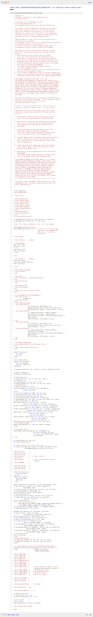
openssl (67, 7)
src (54, 7)
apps (79, 7)
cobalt (12, 7)
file (40, 13)
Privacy (13, 614)
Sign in (90, 2)
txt (87, 614)
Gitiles (9, 614)
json (90, 614)
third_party (59, 7)
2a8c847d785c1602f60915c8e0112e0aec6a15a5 (35, 7)
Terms (17, 614)
